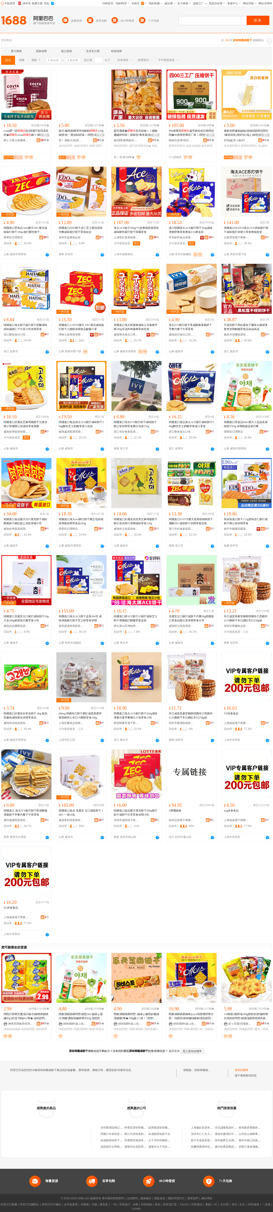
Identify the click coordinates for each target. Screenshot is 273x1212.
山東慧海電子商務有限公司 (236, 237)
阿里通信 (196, 1204)
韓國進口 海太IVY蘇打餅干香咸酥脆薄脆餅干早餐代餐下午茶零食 (25, 812)
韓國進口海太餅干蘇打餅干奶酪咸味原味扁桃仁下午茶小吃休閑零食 (25, 327)
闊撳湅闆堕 (81, 1029)
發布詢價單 (241, 1070)
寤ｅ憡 (45, 135)
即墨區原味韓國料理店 (138, 1127)
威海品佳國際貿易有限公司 (16, 625)
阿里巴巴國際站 (29, 1204)
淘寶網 (85, 1204)
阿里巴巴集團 (9, 1204)
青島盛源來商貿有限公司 (71, 625)
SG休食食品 (11, 907)
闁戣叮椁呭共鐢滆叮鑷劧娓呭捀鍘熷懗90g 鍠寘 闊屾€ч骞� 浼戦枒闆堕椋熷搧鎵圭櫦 (26, 1016)
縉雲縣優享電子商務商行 (126, 723)
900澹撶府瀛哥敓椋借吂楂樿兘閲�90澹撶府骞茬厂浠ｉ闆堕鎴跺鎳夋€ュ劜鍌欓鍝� (191, 133)
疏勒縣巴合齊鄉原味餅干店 (117, 1146)
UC (215, 1204)
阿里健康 (253, 1204)
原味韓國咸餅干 (203, 1070)
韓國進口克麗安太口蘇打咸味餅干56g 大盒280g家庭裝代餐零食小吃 (26, 618)
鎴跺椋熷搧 (193, 145)
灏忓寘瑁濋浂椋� (140, 145)
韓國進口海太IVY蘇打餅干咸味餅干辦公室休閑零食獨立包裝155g (135, 424)
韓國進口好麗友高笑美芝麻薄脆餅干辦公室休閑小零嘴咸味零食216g (135, 521)
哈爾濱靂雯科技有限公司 (206, 1146)
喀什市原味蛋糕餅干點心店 (140, 1134)
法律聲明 (132, 1198)
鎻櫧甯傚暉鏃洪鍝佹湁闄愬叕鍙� (126, 140)
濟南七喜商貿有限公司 (71, 334)
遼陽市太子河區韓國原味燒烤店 (167, 1146)
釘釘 (242, 1204)
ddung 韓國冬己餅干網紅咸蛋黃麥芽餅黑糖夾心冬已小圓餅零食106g (80, 715)
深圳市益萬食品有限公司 (71, 237)
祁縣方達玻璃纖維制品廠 (254, 1146)
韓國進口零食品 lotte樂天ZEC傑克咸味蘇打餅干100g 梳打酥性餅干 (25, 230)
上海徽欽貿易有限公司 (204, 1127)
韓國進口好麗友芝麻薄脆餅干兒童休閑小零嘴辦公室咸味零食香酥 (25, 424)
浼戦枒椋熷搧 (12, 1029)
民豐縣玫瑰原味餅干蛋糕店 (140, 1140)
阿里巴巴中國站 (51, 1204)
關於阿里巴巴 (176, 1198)
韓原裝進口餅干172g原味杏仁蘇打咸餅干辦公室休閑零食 (246, 521)
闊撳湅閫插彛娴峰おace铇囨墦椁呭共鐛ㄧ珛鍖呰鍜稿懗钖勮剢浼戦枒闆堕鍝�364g (191, 1016)
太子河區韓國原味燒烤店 (163, 1140)
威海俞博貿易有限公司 (16, 431)
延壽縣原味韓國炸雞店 (162, 1127)
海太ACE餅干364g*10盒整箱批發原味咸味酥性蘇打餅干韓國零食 (136, 230)
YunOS (184, 1204)
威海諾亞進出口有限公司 (181, 334)
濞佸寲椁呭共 (232, 145)
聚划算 (104, 1204)
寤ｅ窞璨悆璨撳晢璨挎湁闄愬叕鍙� (240, 1023)
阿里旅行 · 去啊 (128, 1204)
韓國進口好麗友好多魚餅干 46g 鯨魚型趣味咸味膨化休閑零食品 (25, 715)
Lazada (136, 1208)
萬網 (208, 1204)
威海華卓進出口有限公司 (126, 334)
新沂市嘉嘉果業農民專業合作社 (210, 1140)
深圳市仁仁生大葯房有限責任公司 (211, 1134)
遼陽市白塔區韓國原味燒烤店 (142, 1146)
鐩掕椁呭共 (81, 145)
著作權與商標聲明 (113, 1198)
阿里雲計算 (170, 1204)
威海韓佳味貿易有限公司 (16, 723)
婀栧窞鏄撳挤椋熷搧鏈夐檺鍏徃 (20, 1023)
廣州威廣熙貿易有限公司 (16, 820)
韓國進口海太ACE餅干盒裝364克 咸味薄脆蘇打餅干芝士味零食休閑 (80, 618)
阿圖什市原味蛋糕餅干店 (116, 1134)
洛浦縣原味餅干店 (159, 1134)
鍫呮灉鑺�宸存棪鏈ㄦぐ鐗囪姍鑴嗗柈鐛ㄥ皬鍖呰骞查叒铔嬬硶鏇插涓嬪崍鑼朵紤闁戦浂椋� (136, 133)
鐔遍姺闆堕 (246, 1029)
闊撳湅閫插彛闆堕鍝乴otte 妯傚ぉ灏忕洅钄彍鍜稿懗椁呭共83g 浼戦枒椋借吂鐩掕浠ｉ (81, 1016)
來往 (234, 1204)
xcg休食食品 (231, 810)
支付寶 (224, 1204)
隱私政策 (159, 1198)
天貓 (94, 1204)
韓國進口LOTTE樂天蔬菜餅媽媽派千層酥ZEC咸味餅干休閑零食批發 (191, 521)
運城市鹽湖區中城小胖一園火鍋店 (235, 1134)
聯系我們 (192, 1198)
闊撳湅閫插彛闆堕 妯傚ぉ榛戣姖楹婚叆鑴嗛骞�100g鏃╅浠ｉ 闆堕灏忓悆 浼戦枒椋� (136, 1016)
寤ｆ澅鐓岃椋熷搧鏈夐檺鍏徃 (71, 140)
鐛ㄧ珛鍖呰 (207, 1029)
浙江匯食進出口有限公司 (16, 334)
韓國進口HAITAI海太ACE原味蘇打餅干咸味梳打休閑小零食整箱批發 (246, 230)
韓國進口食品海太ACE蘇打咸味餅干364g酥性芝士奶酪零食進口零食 (191, 424)
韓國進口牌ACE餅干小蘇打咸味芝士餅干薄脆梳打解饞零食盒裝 (135, 618)
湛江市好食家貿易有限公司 (126, 431)
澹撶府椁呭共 (177, 145)
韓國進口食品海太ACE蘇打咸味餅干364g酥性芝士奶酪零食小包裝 (81, 424)
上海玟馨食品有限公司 (71, 723)
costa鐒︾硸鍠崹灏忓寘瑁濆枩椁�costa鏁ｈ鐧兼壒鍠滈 (26, 133)
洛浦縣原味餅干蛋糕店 (114, 1140)
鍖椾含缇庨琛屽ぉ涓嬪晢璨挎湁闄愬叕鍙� (181, 140)
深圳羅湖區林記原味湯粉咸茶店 (120, 1127)
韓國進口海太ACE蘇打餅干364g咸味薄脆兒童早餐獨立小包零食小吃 (135, 715)
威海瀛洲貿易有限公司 (71, 431)
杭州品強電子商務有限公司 (181, 820)
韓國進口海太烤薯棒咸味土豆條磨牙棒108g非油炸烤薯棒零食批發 (135, 327)
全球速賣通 (71, 1204)
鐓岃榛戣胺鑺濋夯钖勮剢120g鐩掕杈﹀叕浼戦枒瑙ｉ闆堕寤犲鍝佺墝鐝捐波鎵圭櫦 (81, 133)
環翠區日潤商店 (13, 237)
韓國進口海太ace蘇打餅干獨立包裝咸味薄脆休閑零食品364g (81, 521)
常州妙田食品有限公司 (181, 237)
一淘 (113, 1204)
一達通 (266, 1204)
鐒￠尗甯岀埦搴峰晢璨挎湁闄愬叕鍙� (16, 140)
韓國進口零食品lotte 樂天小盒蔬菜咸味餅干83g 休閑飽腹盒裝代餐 (246, 424)
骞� (45, 140)
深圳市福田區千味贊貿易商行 (126, 820)
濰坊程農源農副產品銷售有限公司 (235, 1146)
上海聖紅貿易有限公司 (126, 237)
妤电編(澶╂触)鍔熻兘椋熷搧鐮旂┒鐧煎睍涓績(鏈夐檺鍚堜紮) (236, 140)
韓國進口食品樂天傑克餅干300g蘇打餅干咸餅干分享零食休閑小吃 (135, 812)
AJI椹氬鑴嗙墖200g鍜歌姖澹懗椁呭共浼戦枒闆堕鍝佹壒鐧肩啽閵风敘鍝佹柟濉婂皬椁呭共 (246, 1016)
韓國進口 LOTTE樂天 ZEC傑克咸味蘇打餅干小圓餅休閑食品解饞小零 (81, 327)
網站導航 (206, 1198)
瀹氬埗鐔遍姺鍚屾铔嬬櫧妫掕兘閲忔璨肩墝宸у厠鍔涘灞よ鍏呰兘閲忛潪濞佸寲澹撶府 (246, 133)
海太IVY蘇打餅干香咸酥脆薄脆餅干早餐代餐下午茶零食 (190, 327)
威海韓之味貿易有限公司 (126, 528)
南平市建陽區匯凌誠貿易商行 (236, 528)
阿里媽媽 (146, 1204)
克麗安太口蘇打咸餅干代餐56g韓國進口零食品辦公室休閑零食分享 (191, 618)
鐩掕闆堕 (95, 145)
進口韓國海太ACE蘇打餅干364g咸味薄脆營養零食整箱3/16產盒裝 (190, 230)
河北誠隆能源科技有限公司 (231, 1127)
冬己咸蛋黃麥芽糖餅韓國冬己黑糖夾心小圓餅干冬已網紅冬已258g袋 (246, 618)
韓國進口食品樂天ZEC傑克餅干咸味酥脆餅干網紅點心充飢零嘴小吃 (25, 521)
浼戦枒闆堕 (66, 145)
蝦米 (157, 1204)
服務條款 (145, 1198)
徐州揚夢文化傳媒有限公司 (231, 1140)
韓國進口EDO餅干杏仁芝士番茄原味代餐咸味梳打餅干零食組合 (81, 230)
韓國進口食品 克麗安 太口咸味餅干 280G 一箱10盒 (81, 812)
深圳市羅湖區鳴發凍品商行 (181, 723)
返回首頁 (174, 1051)
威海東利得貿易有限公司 (71, 820)
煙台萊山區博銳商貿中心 (126, 625)
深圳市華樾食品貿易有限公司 (236, 625)
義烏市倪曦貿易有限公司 (236, 334)
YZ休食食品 (231, 713)
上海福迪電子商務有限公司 (236, 723)
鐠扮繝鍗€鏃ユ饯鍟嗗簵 (75, 1023)
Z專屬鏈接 (175, 810)
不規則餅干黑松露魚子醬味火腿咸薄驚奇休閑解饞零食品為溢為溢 (246, 327)
